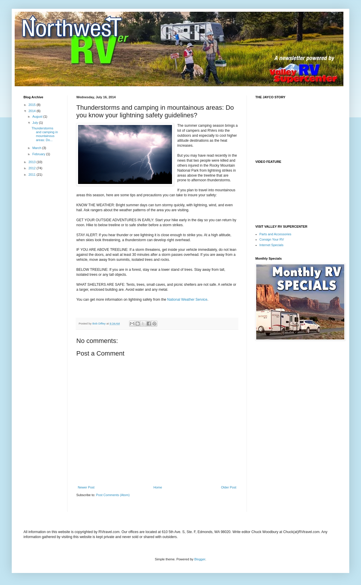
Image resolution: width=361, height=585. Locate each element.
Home (157, 487)
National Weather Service (187, 299)
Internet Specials (271, 245)
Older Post (228, 487)
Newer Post (86, 487)
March (37, 148)
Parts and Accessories (275, 234)
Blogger (199, 559)
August (37, 116)
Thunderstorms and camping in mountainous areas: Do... (44, 134)
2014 (32, 111)
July (35, 122)
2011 (32, 174)
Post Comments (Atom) (112, 495)
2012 (32, 168)
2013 (32, 162)
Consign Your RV (271, 239)
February (39, 154)
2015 (32, 104)
